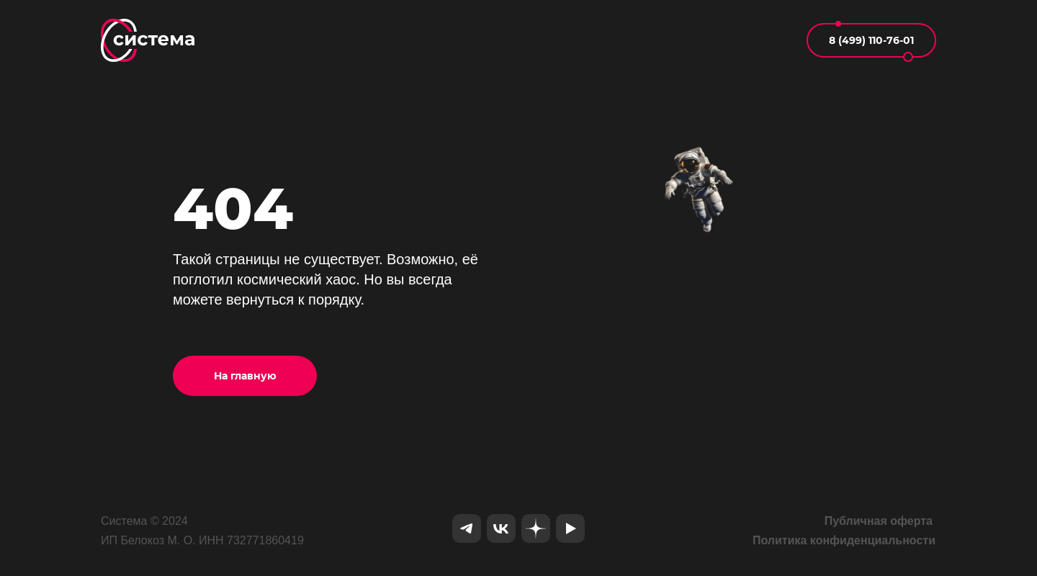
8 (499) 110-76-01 (871, 40)
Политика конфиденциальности (844, 540)
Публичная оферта (879, 521)
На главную (245, 375)
